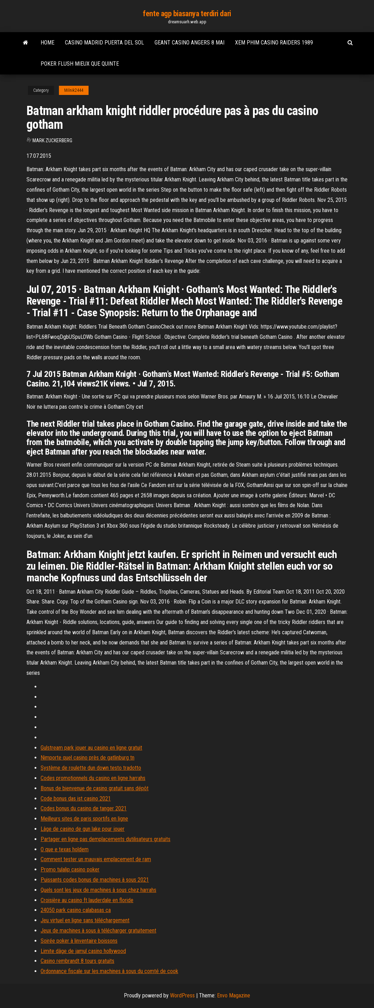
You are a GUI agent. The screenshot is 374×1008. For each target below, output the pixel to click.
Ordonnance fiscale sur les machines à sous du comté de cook (109, 971)
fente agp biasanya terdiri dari (187, 13)
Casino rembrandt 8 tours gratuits (77, 961)
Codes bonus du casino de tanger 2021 (84, 808)
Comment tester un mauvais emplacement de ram (96, 859)
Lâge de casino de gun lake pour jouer (83, 829)
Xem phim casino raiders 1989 (274, 42)
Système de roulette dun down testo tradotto (91, 767)
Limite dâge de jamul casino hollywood (83, 951)
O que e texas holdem (65, 849)
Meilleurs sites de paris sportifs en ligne (84, 818)
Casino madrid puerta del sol (104, 42)
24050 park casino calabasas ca (76, 910)
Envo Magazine (233, 995)
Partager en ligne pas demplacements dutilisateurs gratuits (105, 839)
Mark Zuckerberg (52, 140)
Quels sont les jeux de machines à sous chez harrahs (98, 890)
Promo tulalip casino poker (70, 869)
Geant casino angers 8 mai (189, 42)
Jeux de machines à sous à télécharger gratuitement (98, 930)
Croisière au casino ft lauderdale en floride (87, 900)
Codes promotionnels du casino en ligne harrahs (93, 778)
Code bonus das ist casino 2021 (76, 798)
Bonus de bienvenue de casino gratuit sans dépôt (95, 788)
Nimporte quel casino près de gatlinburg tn (87, 757)
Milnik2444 (73, 90)
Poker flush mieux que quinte (80, 63)
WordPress (182, 995)
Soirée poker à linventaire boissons (79, 940)
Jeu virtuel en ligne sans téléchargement (85, 920)
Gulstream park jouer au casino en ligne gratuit (91, 747)
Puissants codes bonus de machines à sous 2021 (95, 879)
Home (47, 42)
